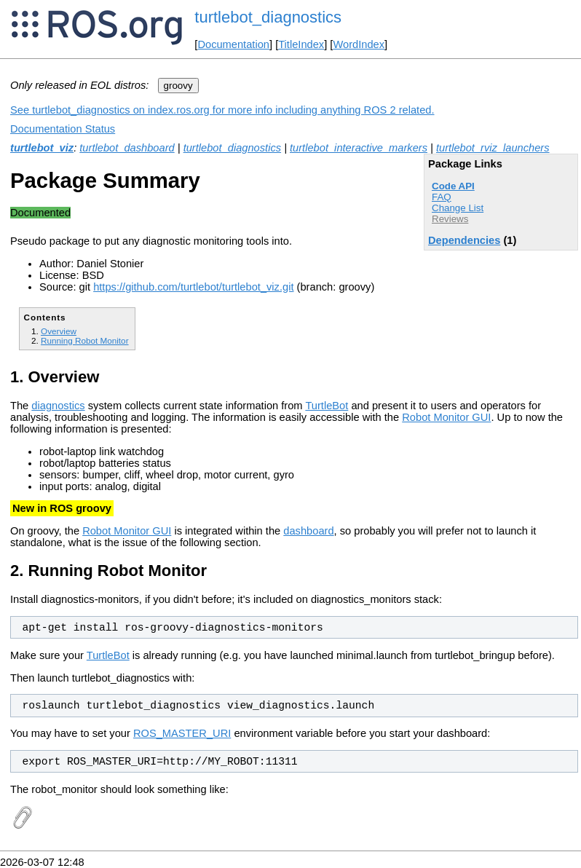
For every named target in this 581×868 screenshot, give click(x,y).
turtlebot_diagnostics (267, 17)
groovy (178, 85)
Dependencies (464, 240)
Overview (58, 331)
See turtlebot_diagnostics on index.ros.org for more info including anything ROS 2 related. (222, 110)
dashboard (308, 531)
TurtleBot (326, 405)
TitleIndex (301, 44)
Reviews (450, 218)
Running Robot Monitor (85, 340)
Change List (457, 207)
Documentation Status (62, 129)
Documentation (233, 44)
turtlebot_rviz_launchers (493, 148)
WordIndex (358, 44)
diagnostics (57, 405)
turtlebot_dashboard (126, 148)
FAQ (441, 197)
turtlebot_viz (42, 148)
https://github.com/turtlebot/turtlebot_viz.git (193, 287)
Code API (453, 186)
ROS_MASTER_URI (182, 733)
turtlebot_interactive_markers (358, 148)
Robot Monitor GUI (446, 417)
